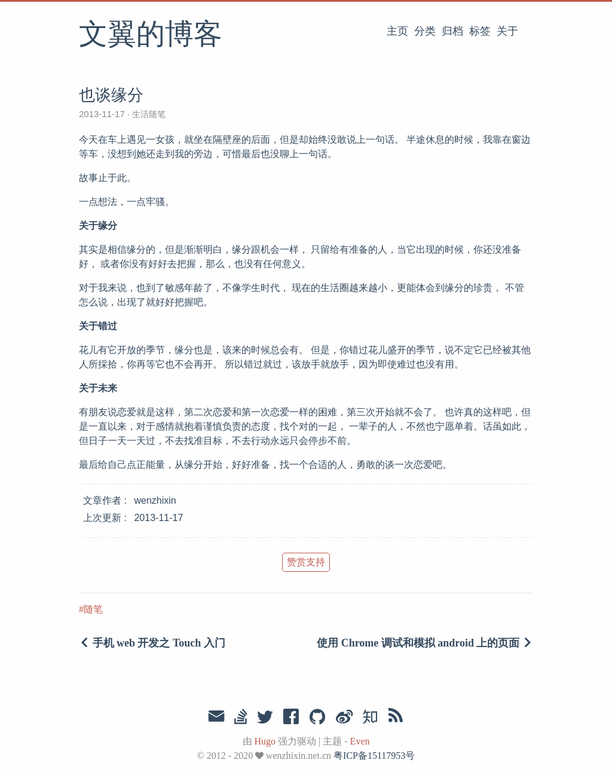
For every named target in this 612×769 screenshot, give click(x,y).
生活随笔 (148, 114)
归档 (452, 31)
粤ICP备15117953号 (374, 755)
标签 (480, 31)
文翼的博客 (150, 35)
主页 (397, 31)
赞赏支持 (306, 562)
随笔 (93, 609)
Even (360, 741)
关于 (507, 31)
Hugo (265, 741)
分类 (425, 31)
